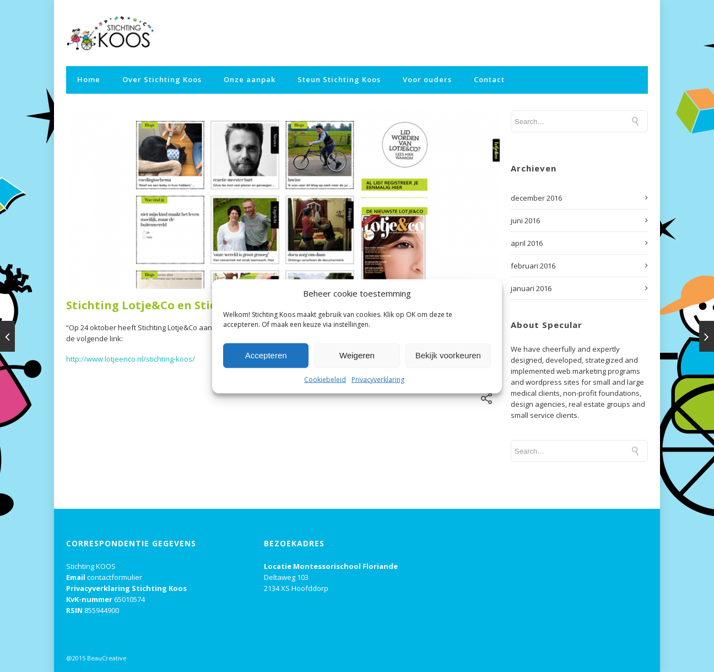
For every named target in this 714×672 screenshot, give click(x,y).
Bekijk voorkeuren (448, 355)
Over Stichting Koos (162, 79)
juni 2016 (525, 220)
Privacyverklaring (377, 379)
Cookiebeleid (325, 379)
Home (88, 79)
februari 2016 (533, 266)
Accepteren (266, 355)
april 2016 (527, 243)
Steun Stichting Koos (339, 79)
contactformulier (114, 577)
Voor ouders (427, 79)
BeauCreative (107, 658)
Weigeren (357, 355)
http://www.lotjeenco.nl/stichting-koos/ (130, 359)
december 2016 (536, 198)
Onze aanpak (249, 79)
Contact (489, 79)
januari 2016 (531, 288)
